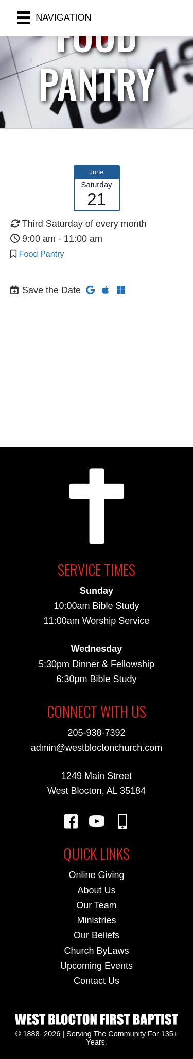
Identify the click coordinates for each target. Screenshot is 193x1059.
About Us (96, 890)
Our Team (96, 905)
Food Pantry (41, 253)
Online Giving (96, 875)
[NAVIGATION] (54, 17)
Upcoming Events (96, 966)
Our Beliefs (96, 935)
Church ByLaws (96, 951)
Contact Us (96, 980)
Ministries (96, 920)
